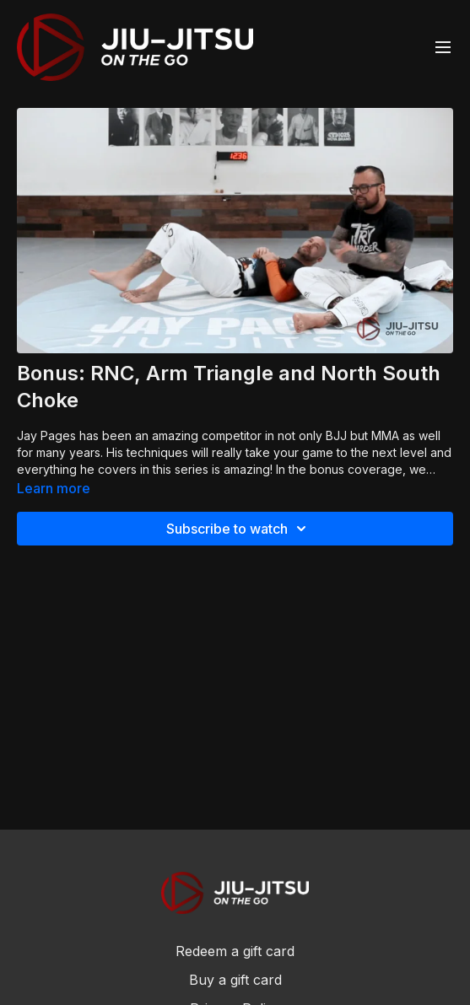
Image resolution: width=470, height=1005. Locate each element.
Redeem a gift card (235, 951)
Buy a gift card (235, 979)
